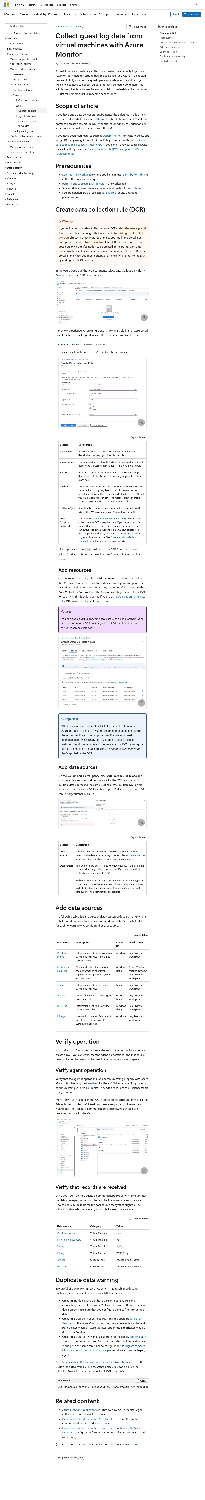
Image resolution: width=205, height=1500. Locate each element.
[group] (103, 1387)
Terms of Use (88, 1489)
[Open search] (197, 5)
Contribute (22, 1489)
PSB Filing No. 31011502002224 (61, 1484)
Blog (6, 1489)
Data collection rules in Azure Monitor (85, 1419)
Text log (61, 995)
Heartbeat (92, 1083)
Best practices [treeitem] (20, 79)
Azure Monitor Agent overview (81, 1410)
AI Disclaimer (155, 1484)
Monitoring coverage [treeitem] (21, 146)
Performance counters (69, 1239)
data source (102, 119)
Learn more (131, 1444)
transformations (113, 135)
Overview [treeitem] (18, 74)
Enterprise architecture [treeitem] (22, 152)
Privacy (89, 1484)
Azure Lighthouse (134, 188)
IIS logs (61, 1016)
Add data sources (135, 855)
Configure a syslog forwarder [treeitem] (28, 124)
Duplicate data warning (172, 56)
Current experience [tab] (68, 344)
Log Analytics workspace (77, 174)
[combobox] (25, 26)
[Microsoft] (6, 4)
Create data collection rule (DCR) (177, 42)
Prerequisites (167, 37)
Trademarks (105, 1489)
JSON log (62, 1005)
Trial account (191, 14)
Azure (59, 26)
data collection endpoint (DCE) (109, 518)
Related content (168, 60)
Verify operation (168, 51)
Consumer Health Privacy (60, 1489)
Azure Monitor (73, 26)
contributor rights (134, 174)
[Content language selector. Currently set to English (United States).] (20, 1475)
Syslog (60, 985)
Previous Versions (175, 1484)
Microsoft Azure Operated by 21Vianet (120, 1484)
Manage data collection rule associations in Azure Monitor (96, 1362)
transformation (94, 242)
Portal (175, 14)
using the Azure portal (131, 228)
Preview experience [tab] (94, 344)
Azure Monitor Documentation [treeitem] (24, 33)
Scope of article (168, 33)
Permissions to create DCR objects (83, 183)
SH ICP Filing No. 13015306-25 (20, 1484)
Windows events (66, 1233)
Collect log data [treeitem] (27, 110)
